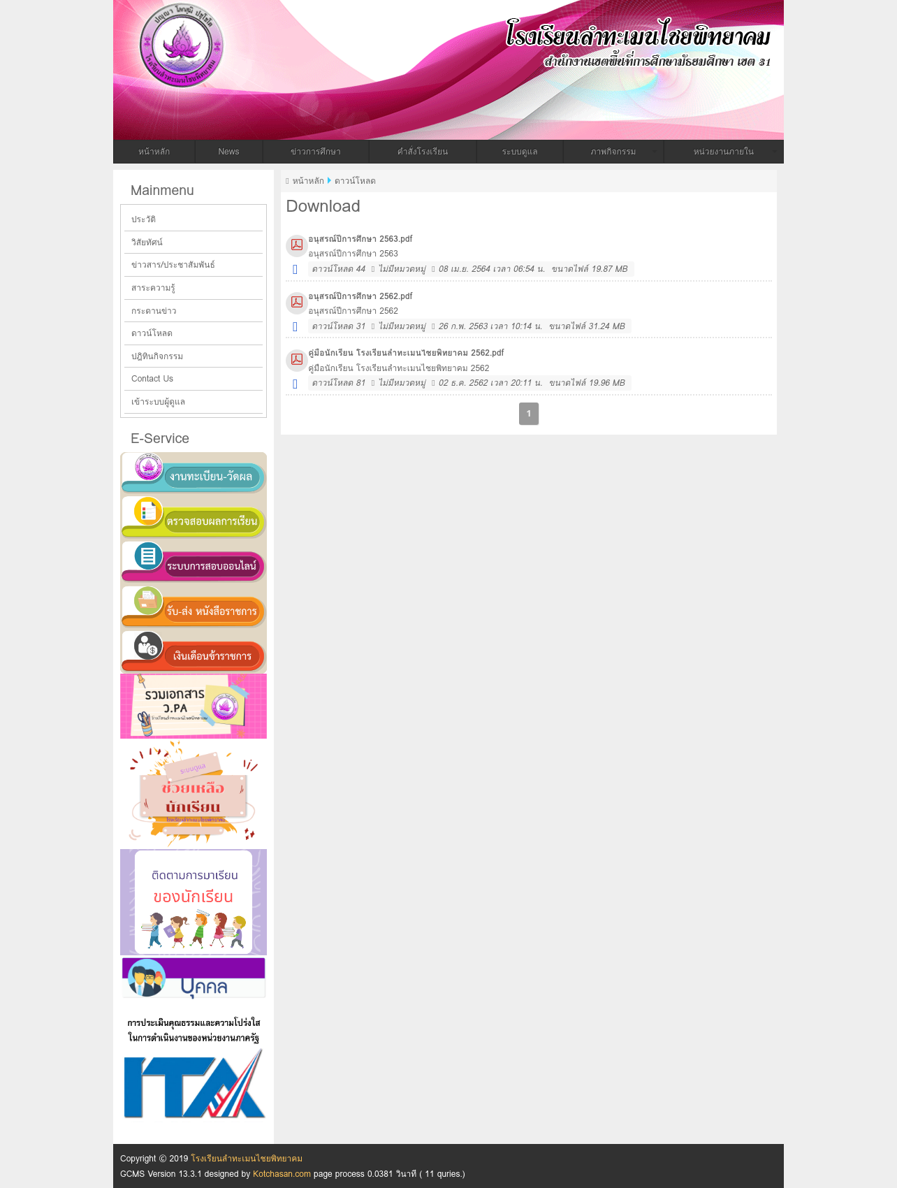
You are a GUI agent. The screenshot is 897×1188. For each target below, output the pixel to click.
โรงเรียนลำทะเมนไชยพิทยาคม (343, 37)
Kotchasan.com (282, 1173)
